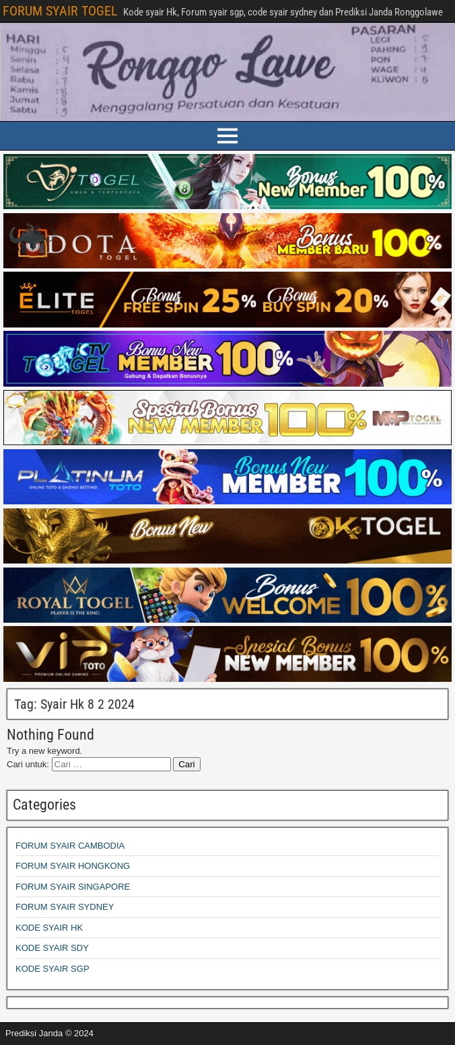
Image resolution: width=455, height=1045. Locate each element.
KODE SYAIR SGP (52, 969)
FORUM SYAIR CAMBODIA (70, 846)
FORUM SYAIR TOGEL (60, 11)
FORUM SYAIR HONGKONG (72, 866)
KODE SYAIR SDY (52, 948)
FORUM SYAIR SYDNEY (64, 907)
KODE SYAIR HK (49, 928)
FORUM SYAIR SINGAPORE (72, 887)
